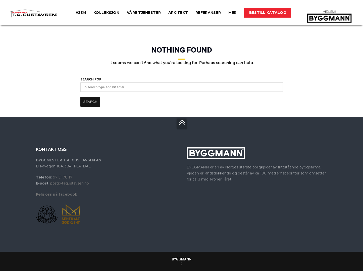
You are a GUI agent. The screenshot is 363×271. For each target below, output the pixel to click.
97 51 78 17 (62, 177)
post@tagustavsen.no (69, 183)
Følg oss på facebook (56, 194)
